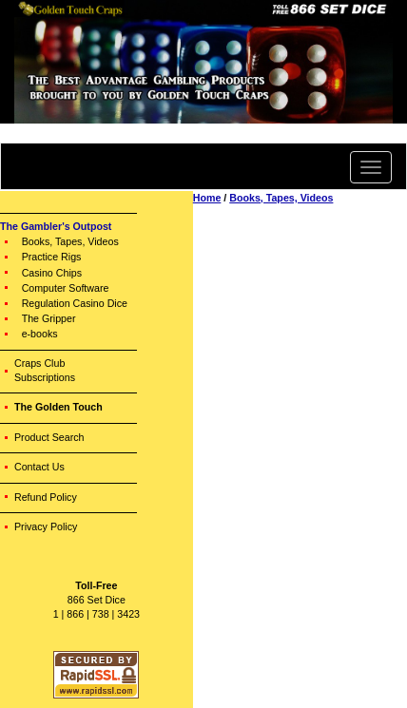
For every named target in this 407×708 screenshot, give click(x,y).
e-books (40, 333)
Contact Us (39, 466)
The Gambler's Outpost (55, 226)
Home (207, 197)
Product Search (49, 437)
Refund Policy (45, 497)
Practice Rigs (52, 256)
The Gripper (49, 318)
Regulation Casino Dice (74, 303)
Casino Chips (52, 272)
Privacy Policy (45, 526)
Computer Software (65, 288)
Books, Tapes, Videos (70, 241)
